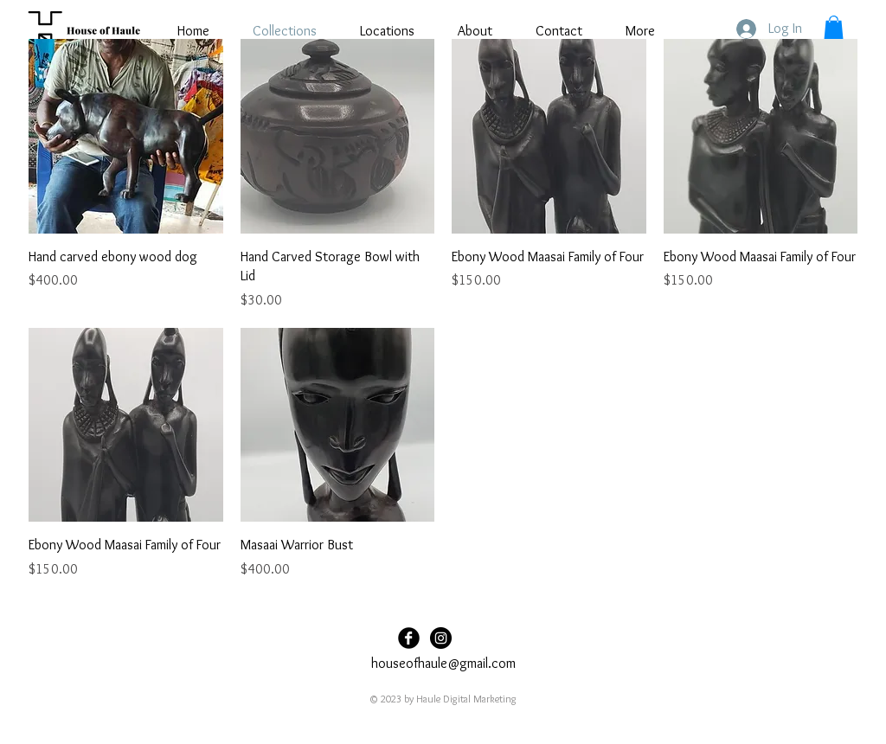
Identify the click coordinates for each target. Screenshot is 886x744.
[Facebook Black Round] (409, 638)
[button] (834, 27)
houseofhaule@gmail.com (443, 663)
